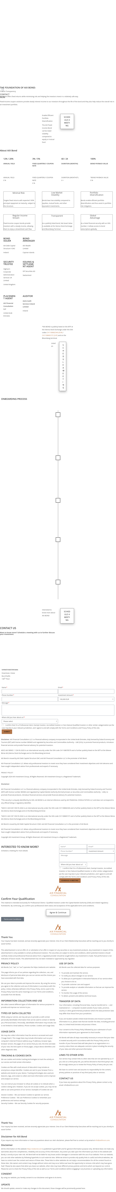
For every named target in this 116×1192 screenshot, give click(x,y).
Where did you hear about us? (13, 717)
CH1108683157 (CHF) (50, 335)
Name (4, 687)
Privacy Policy (86, 728)
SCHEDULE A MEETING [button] (67, 121)
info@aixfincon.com (71, 1085)
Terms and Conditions (70, 728)
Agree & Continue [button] (58, 912)
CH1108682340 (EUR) (54, 332)
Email (60, 687)
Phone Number (7, 695)
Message (5, 703)
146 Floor (6, 679)
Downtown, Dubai (8, 673)
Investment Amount (65, 695)
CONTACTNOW (4, 96)
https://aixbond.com (34, 1149)
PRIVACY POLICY (7, 773)
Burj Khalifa (6, 676)
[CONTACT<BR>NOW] (3, 89)
